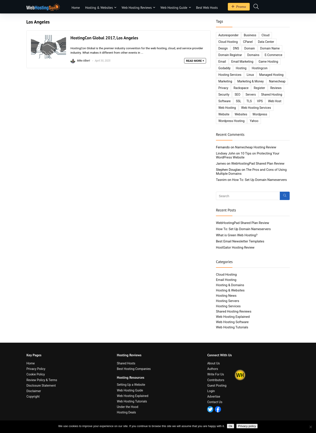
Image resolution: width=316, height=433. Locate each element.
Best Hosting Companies (134, 369)
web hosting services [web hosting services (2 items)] (256, 107)
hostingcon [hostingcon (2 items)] (260, 68)
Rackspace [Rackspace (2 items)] (240, 88)
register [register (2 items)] (259, 88)
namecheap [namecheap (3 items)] (277, 81)
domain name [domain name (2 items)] (270, 48)
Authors (212, 369)
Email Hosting (226, 280)
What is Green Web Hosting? (236, 235)
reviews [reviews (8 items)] (276, 88)
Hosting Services (228, 306)
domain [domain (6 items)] (249, 48)
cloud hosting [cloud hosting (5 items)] (228, 42)
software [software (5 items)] (224, 101)
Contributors (215, 380)
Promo (239, 7)
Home (76, 7)
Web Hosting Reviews (137, 7)
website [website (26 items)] (223, 114)
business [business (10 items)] (250, 35)
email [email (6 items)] (222, 61)
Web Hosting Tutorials (232, 327)
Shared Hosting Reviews (233, 311)
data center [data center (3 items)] (266, 42)
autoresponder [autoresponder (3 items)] (228, 35)
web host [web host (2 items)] (274, 101)
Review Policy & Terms (42, 380)
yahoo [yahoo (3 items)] (254, 121)
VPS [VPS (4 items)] (260, 101)
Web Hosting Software (232, 322)
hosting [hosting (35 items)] (241, 68)
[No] (310, 427)
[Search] (285, 196)
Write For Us (215, 374)
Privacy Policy (36, 369)
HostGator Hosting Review (235, 247)
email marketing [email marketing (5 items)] (242, 61)
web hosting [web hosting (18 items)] (227, 107)
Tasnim (221, 180)
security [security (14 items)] (223, 94)
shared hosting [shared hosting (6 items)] (271, 94)
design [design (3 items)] (223, 48)
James (221, 164)
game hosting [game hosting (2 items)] (268, 61)
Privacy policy (247, 426)
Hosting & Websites (99, 7)
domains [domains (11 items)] (253, 55)
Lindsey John (225, 153)
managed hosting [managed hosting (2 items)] (271, 74)
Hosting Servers (227, 301)
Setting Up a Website (131, 384)
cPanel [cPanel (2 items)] (248, 42)
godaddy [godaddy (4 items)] (224, 68)
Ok (230, 426)
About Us (213, 363)
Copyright (33, 396)
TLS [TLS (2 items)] (249, 101)
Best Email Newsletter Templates (240, 241)
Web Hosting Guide (173, 7)
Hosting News (226, 296)
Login (211, 391)
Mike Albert (80, 60)
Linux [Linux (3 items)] (250, 74)
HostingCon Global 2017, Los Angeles (104, 37)
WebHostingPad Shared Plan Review (257, 164)
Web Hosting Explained (233, 317)
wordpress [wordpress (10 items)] (260, 114)
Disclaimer (34, 391)
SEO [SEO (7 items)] (237, 94)
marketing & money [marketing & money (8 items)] (250, 81)
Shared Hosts (126, 363)
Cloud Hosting (226, 275)
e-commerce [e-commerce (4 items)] (273, 55)
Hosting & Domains (230, 285)
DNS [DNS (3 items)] (236, 48)
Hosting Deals (126, 412)
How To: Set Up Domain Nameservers (259, 180)
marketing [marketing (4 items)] (225, 81)
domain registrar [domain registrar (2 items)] (230, 55)
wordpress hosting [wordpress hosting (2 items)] (231, 121)
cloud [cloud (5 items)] (265, 35)
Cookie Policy (36, 374)
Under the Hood (127, 407)
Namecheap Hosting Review (255, 147)
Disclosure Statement (41, 385)
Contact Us (214, 402)
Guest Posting (216, 385)
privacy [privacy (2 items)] (223, 88)
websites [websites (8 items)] (241, 114)
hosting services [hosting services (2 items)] (229, 74)
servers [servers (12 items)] (251, 94)
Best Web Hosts (207, 7)
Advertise (213, 396)
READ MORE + (195, 60)
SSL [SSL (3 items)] (238, 101)
